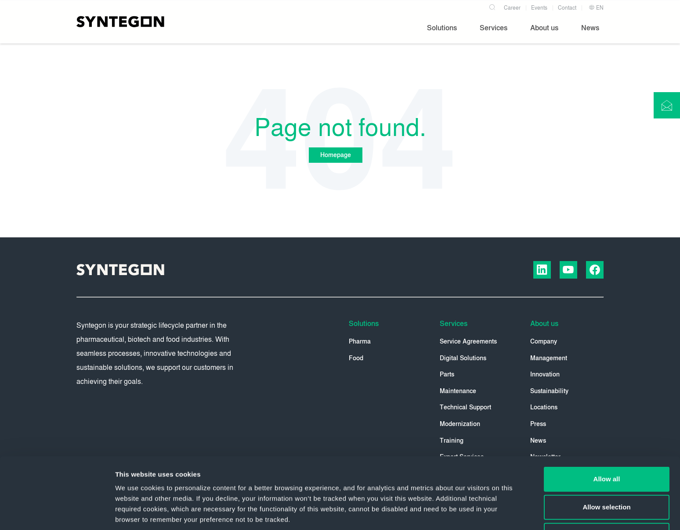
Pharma (360, 341)
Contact (567, 8)
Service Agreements (468, 341)
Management (548, 358)
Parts (447, 374)
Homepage (335, 155)
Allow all (606, 411)
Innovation (545, 374)
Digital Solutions (463, 358)
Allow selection (606, 440)
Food (356, 358)
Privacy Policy (301, 473)
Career (512, 8)
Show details (461, 512)
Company (543, 341)
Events (539, 8)
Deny (607, 468)
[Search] (492, 6)
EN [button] (596, 8)
